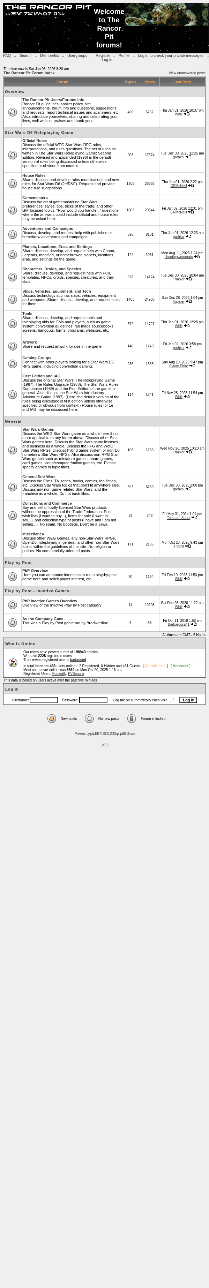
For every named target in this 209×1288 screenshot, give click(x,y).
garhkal (179, 157)
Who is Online (20, 644)
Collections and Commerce (47, 503)
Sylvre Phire (178, 366)
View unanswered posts (187, 73)
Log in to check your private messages (170, 55)
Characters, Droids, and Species (51, 269)
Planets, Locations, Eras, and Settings (57, 246)
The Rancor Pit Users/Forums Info (53, 100)
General (13, 421)
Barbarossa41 (178, 624)
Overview (15, 92)
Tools (27, 313)
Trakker (179, 279)
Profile (124, 55)
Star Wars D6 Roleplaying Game (39, 132)
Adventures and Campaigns (47, 228)
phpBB (94, 734)
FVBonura (76, 674)
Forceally (59, 674)
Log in (107, 60)
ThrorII (178, 546)
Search (25, 55)
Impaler (178, 301)
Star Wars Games (38, 429)
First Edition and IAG (41, 376)
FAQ (7, 55)
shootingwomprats (178, 257)
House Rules (34, 175)
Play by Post (18, 562)
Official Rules (34, 140)
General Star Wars (38, 477)
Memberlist (49, 55)
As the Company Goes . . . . (47, 619)
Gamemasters (35, 198)
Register (103, 55)
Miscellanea (33, 534)
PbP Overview (35, 570)
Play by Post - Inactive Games (37, 591)
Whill (178, 114)
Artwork (29, 342)
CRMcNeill (178, 186)
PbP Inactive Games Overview (49, 601)
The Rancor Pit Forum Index (29, 73)
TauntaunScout (179, 518)
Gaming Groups (36, 358)
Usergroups (77, 55)
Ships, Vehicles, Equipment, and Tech (56, 291)
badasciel (78, 660)
